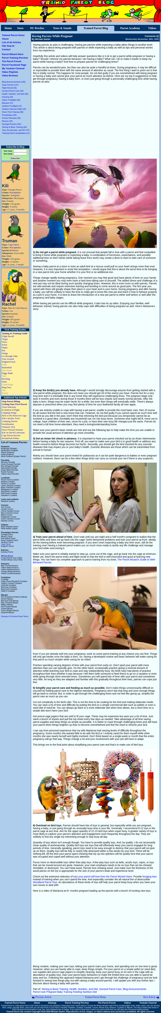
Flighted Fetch (8, 361)
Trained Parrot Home (13, 35)
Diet (95, 991)
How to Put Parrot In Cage (14, 415)
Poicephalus (15, 192)
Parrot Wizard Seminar (12, 429)
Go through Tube (10, 356)
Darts (4, 381)
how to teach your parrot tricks (98, 1010)
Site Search (8, 46)
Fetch (4, 344)
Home (8, 28)
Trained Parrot (6, 1006)
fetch (4, 1008)
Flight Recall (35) (9, 88)
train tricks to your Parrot (49, 1008)
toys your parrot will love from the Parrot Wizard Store (102, 876)
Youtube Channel (148, 1003)
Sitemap (52, 1003)
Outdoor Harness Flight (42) (14, 109)
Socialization (8, 424)
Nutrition (87, 991)
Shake (5, 347)
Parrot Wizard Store (12, 54)
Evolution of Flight (11, 410)
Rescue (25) (7, 121)
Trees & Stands (62, 28)
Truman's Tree (8, 427)
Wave (4, 342)
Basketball (7, 367)
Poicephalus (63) (9, 115)
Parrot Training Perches (15, 57)
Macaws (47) (7, 103)
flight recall (130, 1006)
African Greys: (7, 556)
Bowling (6, 378)
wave (143, 1006)
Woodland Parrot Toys (45, 882)
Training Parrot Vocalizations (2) (16, 133)
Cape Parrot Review (11, 435)
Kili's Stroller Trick (11, 418)
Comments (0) (152, 36)
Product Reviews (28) (11, 118)
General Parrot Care (110, 989)
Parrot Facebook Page (14, 65)
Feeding (77, 991)
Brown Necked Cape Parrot (107, 1006)
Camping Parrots (10, 421)
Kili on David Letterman (13, 432)
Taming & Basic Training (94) (14, 127)
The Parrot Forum (11, 61)
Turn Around (8, 359)
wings (9, 1008)
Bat (3, 350)
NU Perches (37, 28)
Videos (152, 28)
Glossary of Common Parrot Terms (14, 616)
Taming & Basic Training (55, 989)
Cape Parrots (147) (10, 85)
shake (138, 1006)
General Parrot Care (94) (13, 91)
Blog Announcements (134, 989)
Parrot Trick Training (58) (12, 112)
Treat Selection (9, 407)
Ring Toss (6, 387)
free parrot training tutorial (138, 1010)
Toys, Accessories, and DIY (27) (16, 130)
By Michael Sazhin (41, 39)
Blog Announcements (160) (13, 82)
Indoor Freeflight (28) (11, 100)
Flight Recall (8, 336)
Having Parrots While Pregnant (52, 36)
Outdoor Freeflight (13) (12, 106)
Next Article (149, 997)
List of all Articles (11, 42)
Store (20, 28)
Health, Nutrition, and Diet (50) (15, 94)
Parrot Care (39, 991)
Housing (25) (7, 97)
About (5, 38)
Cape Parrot (13, 244)
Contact (6, 49)
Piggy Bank (7, 373)
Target (5, 339)
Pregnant (51, 991)
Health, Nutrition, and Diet (84, 989)
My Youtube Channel (13, 68)
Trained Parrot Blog (96, 28)
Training (68, 991)
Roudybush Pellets (10, 438)
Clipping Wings (9, 412)
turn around (154, 1006)
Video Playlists (10, 72)
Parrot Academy (130, 28)
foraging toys (149, 876)
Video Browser (10, 75)
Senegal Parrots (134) (11, 124)
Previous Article (43, 997)
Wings (5, 353)
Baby (60, 991)
